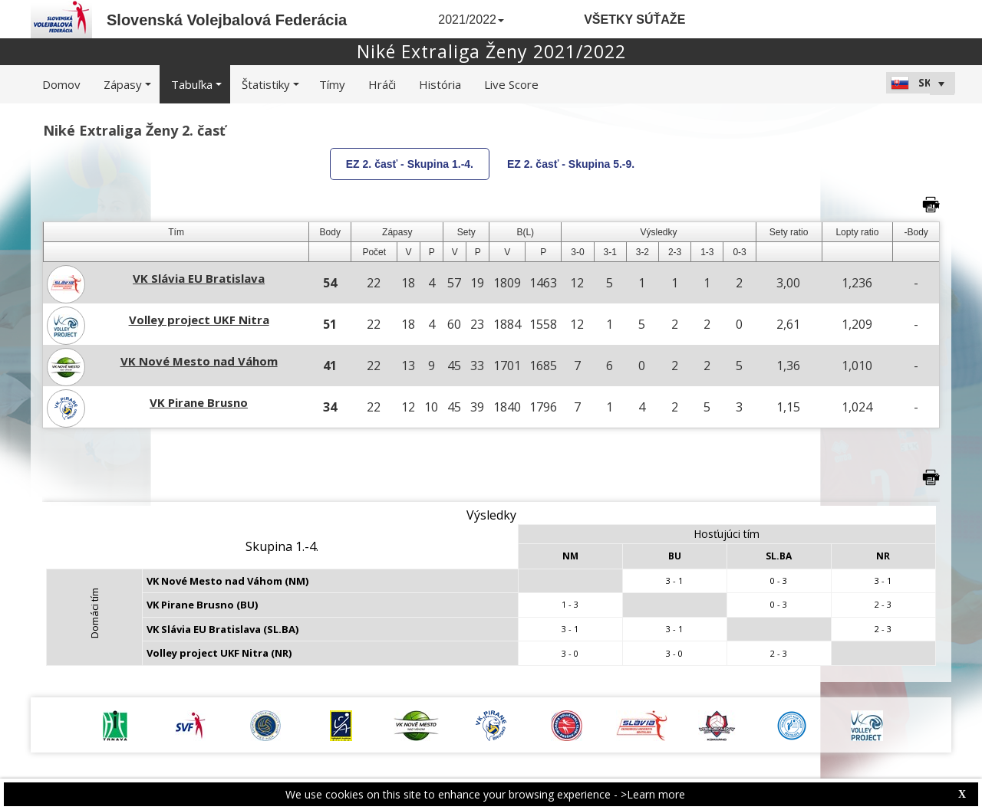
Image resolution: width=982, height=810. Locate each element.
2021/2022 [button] (471, 19)
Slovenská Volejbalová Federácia (227, 19)
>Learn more (653, 794)
